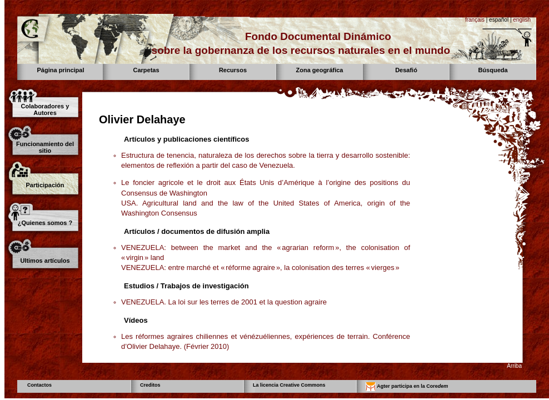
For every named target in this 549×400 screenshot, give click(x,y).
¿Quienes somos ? (45, 222)
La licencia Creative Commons (289, 385)
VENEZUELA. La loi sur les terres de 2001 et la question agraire (224, 302)
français (475, 20)
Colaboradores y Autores (45, 109)
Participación (45, 185)
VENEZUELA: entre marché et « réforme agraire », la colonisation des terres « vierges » (260, 267)
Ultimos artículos (44, 260)
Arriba (514, 366)
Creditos (150, 385)
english (522, 20)
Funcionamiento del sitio (45, 147)
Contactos (39, 385)
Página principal (60, 70)
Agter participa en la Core (407, 386)
